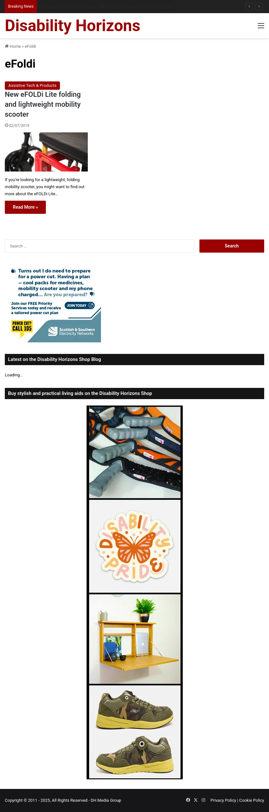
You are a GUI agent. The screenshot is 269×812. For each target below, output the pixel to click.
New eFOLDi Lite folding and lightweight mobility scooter (43, 104)
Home (13, 46)
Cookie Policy (251, 800)
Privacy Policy (223, 800)
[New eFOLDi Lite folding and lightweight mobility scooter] (46, 151)
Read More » (25, 207)
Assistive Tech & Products (32, 85)
